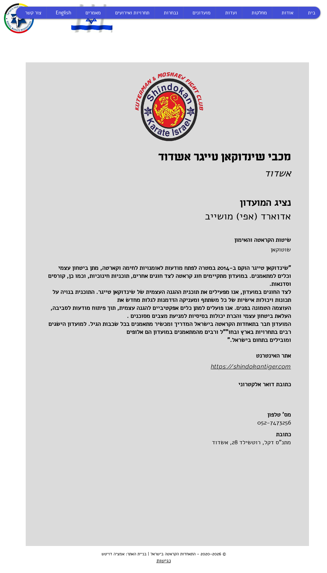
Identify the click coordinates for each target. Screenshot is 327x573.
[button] (222, 395)
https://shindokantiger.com (251, 366)
